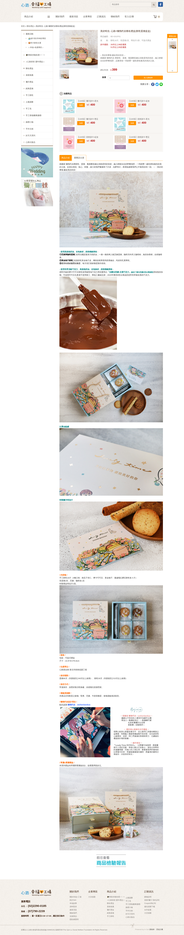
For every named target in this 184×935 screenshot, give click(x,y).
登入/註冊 (129, 16)
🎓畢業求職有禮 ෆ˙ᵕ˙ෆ (35, 55)
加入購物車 (148, 78)
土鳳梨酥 (29, 102)
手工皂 (28, 109)
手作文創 (29, 129)
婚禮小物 (29, 122)
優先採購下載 (149, 907)
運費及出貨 (79, 158)
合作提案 (147, 910)
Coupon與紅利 (150, 903)
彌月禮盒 (29, 82)
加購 (81, 105)
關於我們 (60, 16)
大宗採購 (91, 897)
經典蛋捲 (29, 88)
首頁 (23, 26)
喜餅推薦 (29, 75)
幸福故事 (73, 903)
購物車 (152, 929)
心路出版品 (30, 142)
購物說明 (147, 897)
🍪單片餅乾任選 (34, 43)
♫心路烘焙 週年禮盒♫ (35, 62)
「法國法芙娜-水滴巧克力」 (130, 272)
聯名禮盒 (30, 26)
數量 (104, 77)
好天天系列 (30, 135)
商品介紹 (37, 16)
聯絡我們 (115, 16)
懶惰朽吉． (72, 705)
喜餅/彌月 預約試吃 (152, 900)
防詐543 (73, 900)
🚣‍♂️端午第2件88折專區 (37, 38)
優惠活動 (29, 34)
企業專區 (87, 16)
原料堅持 (73, 907)
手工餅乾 (29, 95)
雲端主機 (159, 929)
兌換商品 (73, 916)
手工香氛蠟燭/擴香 (34, 115)
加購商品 (68, 94)
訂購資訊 (101, 16)
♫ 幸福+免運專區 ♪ (35, 47)
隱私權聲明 (74, 919)
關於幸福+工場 (75, 897)
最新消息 (73, 16)
